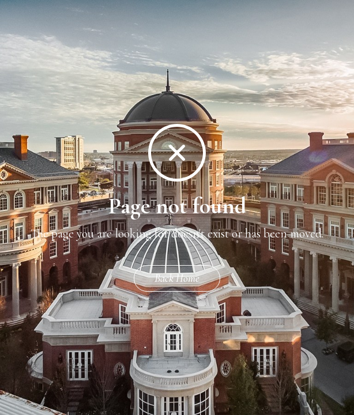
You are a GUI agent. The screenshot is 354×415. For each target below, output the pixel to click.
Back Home (177, 278)
